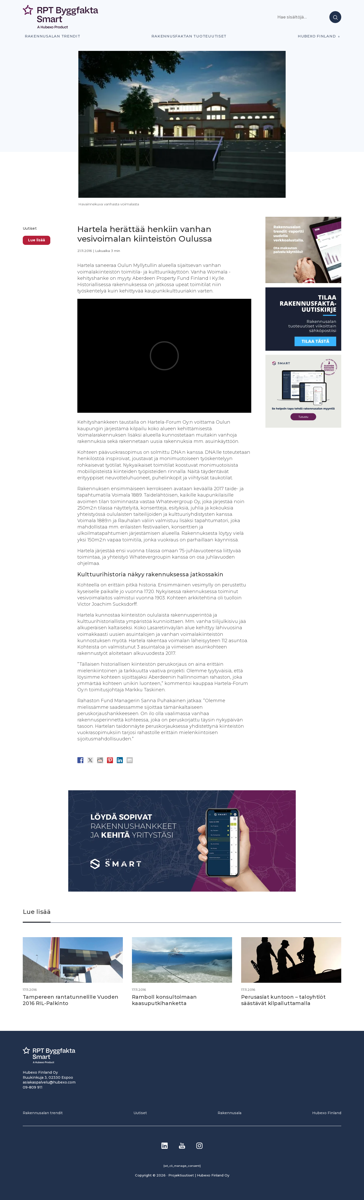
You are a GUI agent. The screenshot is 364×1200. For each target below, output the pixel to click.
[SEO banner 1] (303, 426)
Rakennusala (229, 1112)
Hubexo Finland (317, 36)
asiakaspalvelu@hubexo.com (49, 1082)
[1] (303, 349)
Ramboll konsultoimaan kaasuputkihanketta (164, 1000)
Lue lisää (36, 240)
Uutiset (30, 228)
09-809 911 (32, 1087)
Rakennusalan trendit (52, 36)
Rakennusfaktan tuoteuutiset (188, 36)
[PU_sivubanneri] (303, 281)
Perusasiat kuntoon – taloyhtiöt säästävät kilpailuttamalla (283, 1000)
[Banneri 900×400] (182, 890)
